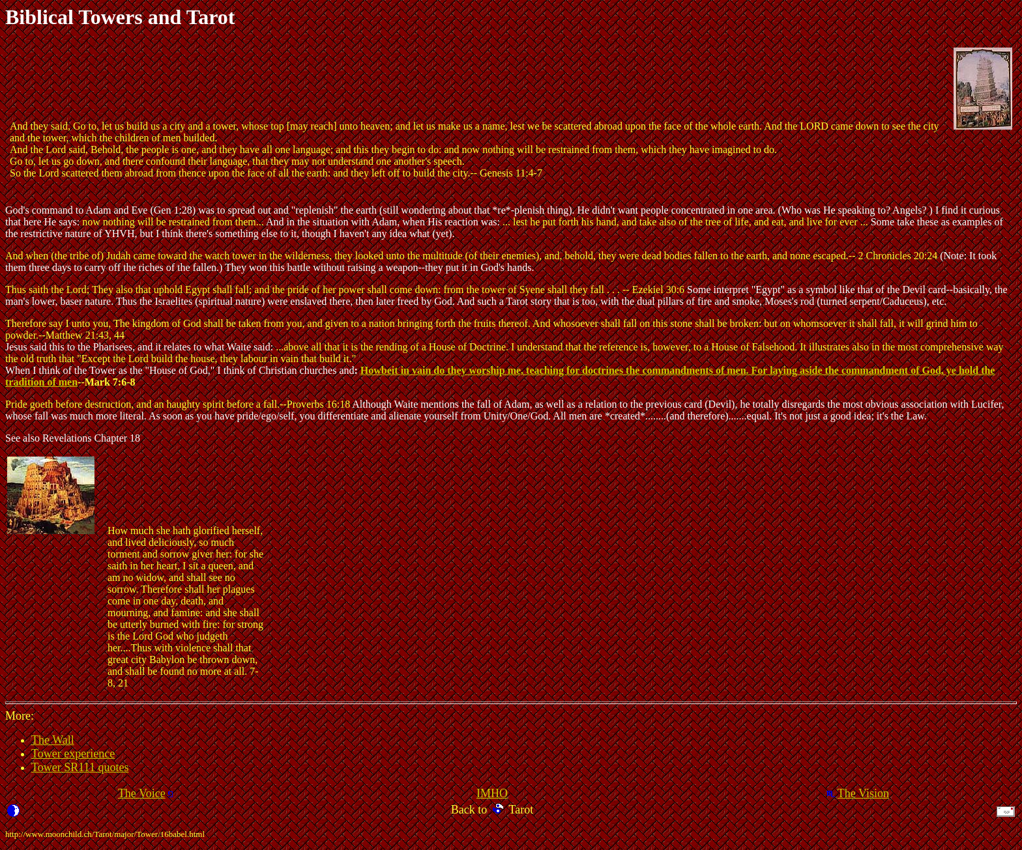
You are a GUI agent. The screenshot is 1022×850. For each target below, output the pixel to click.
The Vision (863, 793)
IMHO (492, 793)
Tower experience (73, 753)
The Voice (142, 793)
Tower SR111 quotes (79, 767)
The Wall (52, 739)
